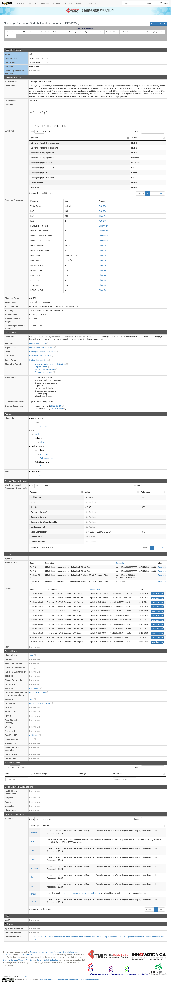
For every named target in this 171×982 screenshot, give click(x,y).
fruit (32, 850)
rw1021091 (35, 735)
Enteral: (38, 422)
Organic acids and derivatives (42, 347)
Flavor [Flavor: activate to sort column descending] (33, 825)
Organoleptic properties (155, 32)
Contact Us (91, 3)
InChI (64, 126)
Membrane (44, 454)
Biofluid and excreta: (43, 462)
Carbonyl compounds (45, 372)
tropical (34, 901)
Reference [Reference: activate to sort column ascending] (145, 492)
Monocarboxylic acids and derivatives (51, 364)
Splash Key (120, 563)
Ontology (56, 32)
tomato (33, 894)
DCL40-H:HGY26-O (38, 692)
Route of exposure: (37, 418)
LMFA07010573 (57, 409)
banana (34, 832)
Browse (20, 3)
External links (98, 32)
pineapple (35, 868)
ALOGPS (103, 206)
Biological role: (35, 472)
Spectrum (162, 567)
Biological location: (37, 446)
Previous (141, 193)
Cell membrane (46, 458)
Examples (68, 3)
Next (161, 193)
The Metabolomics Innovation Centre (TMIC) (37, 955)
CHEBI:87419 (57, 406)
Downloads (44, 3)
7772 (32, 668)
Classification (45, 32)
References (11, 36)
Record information (13, 32)
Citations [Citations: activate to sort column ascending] (45, 825)
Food (37, 434)
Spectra (88, 32)
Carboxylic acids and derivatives (43, 352)
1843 (32, 699)
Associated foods (112, 32)
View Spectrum (157, 594)
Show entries (40, 132)
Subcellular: (39, 450)
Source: (32, 430)
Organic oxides (42, 367)
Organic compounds (38, 343)
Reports (56, 3)
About (79, 3)
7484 (32, 655)
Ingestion (44, 426)
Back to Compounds (158, 23)
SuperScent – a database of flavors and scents (80, 893)
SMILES (56, 126)
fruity (33, 859)
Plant (42, 442)
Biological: (39, 438)
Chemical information (30, 32)
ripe (32, 877)
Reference (117, 774)
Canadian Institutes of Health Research (45, 952)
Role (7, 472)
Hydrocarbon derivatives (46, 369)
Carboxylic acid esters (39, 360)
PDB (49, 126)
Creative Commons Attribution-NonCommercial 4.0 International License (69, 980)
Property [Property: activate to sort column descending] (34, 492)
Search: (149, 132)
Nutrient (38, 476)
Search (32, 3)
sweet (33, 886)
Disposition (10, 418)
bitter (33, 841)
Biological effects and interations (132, 32)
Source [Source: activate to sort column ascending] (134, 138)
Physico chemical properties (72, 32)
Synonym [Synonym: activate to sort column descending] (34, 138)
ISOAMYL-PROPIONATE (41, 703)
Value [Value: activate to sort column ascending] (87, 492)
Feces (42, 466)
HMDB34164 (35, 688)
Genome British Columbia (47, 960)
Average (82, 774)
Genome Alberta (25, 960)
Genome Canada (10, 960)
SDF (43, 126)
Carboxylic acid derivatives (41, 356)
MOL (37, 126)
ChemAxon (103, 216)
